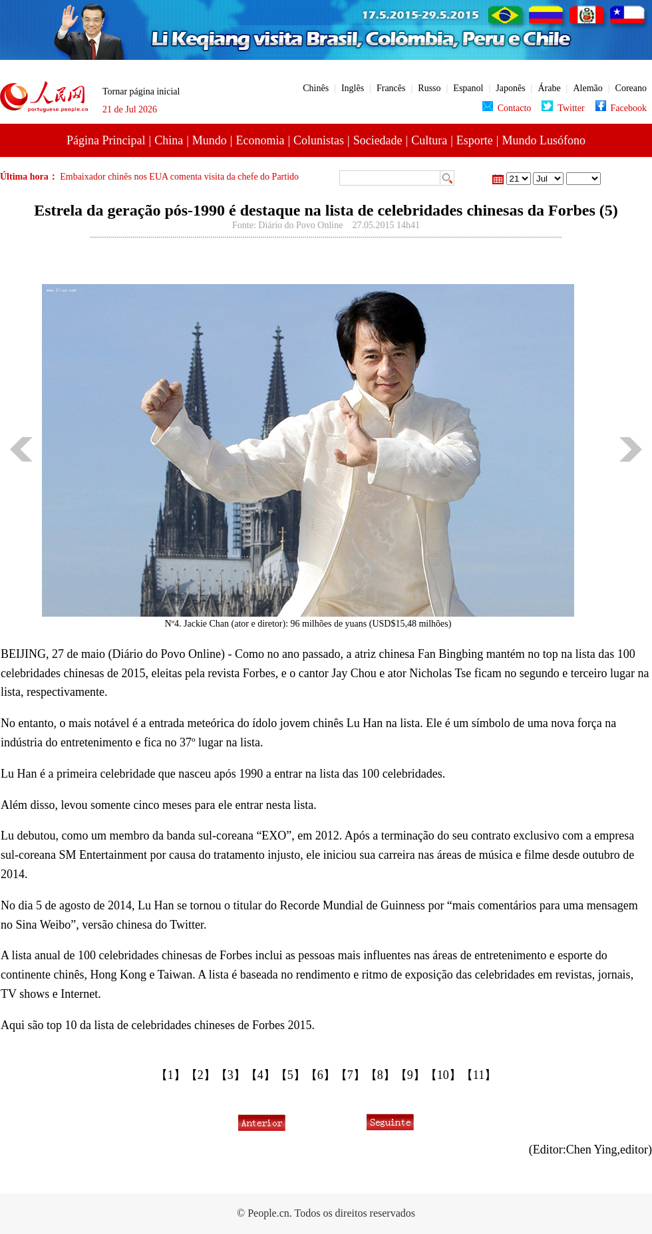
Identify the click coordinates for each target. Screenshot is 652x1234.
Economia (260, 140)
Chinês (316, 88)
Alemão (587, 88)
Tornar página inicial (141, 91)
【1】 (171, 1075)
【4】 (260, 1075)
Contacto (507, 108)
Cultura (429, 140)
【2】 (201, 1075)
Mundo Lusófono (543, 140)
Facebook (621, 108)
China (168, 140)
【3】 (230, 1075)
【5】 (290, 1075)
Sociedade (378, 140)
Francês (391, 88)
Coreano (631, 88)
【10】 (443, 1075)
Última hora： (30, 177)
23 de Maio (583, 178)
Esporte (474, 140)
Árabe (549, 88)
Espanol (468, 88)
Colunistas (318, 140)
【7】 (350, 1075)
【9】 (410, 1075)
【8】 (380, 1075)
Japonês (510, 88)
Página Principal (106, 140)
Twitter (563, 108)
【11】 (478, 1075)
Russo (429, 88)
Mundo (209, 140)
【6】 (320, 1075)
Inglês (352, 88)
